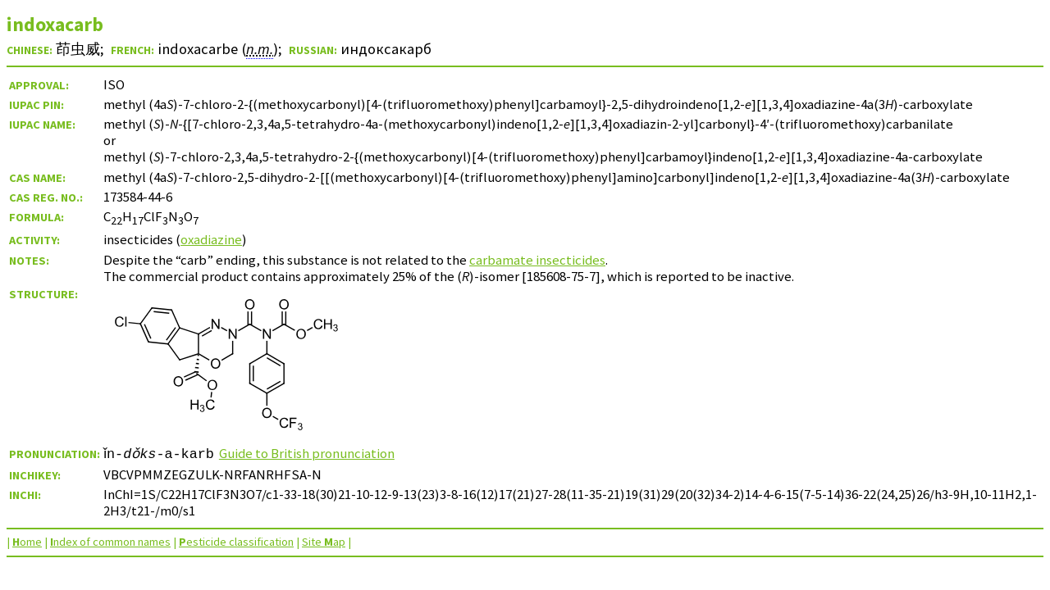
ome (27, 541)
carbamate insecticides (537, 260)
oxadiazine (211, 239)
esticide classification (236, 541)
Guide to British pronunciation (311, 453)
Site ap (323, 541)
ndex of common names (110, 541)
